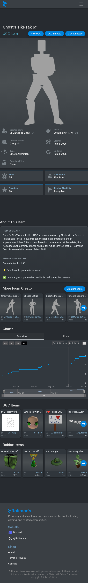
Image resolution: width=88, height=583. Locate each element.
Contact (12, 563)
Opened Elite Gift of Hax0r (14, 451)
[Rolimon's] (5, 4)
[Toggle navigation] (81, 4)
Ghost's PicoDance (55, 295)
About (11, 552)
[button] (36, 33)
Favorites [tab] (22, 336)
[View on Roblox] (35, 27)
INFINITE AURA (76, 411)
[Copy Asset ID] (66, 133)
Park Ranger (52, 451)
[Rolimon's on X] (44, 539)
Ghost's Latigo (31, 295)
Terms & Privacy (17, 558)
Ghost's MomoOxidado (12, 295)
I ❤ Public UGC (54, 411)
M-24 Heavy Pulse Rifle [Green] (17, 411)
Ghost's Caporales (77, 295)
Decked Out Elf (31, 451)
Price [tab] (66, 336)
